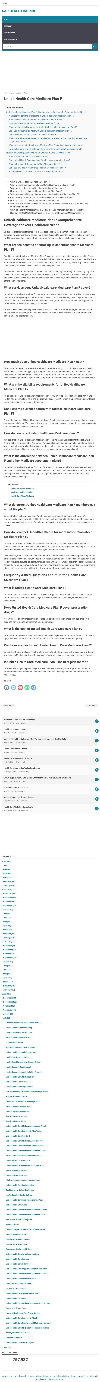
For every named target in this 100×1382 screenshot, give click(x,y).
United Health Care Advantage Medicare (22, 1254)
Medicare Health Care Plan (22, 492)
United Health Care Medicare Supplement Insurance (27, 1328)
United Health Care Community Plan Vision (23, 1131)
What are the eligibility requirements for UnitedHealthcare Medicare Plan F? (43, 127)
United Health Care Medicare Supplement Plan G (26, 1126)
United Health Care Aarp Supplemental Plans (24, 1200)
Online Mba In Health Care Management (22, 1101)
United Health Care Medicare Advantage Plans (25, 1165)
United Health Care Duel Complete (20, 1343)
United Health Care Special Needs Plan (22, 1293)
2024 (7, 942)
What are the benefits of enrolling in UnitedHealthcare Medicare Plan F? (41, 116)
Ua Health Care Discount (16, 1288)
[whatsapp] (27, 687)
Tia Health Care (12, 1224)
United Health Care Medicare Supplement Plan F (26, 1151)
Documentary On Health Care (18, 1239)
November (9, 897)
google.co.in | (59, 1376)
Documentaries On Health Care (19, 1249)
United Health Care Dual (16, 1298)
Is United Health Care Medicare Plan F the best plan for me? (36, 171)
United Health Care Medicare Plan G (21, 1279)
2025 (7, 889)
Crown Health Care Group (16, 1308)
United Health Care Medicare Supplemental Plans (26, 1210)
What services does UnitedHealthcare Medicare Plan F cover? (37, 119)
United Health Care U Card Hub (18, 1284)
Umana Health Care (14, 1338)
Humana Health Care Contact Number (19, 720)
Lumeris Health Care (14, 1042)
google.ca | (32, 1376)
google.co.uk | (20, 1376)
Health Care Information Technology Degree (22, 768)
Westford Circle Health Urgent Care (20, 1047)
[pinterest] (20, 687)
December (9, 893)
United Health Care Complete (18, 1161)
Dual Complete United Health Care (20, 1190)
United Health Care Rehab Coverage (21, 1052)
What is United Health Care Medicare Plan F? (29, 156)
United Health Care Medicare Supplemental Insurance (28, 1303)
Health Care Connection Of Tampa (18, 758)
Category (8, 26)
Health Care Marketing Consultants (18, 807)
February (8, 881)
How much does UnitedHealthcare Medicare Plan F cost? (35, 123)
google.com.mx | (57, 1379)
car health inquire (19, 11)
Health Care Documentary (16, 1234)
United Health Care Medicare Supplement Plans (26, 1274)
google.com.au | (45, 1376)
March (7, 877)
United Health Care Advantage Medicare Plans (25, 1146)
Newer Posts (8, 706)
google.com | (8, 1376)
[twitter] (13, 687)
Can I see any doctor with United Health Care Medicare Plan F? (37, 168)
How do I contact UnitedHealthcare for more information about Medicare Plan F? (45, 149)
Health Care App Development (18, 1067)
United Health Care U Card (17, 1264)
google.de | (71, 1376)
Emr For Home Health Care (17, 1097)
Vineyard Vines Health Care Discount (19, 797)
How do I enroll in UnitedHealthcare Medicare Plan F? (33, 134)
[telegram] (33, 687)
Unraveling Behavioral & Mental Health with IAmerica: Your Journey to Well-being (37, 778)
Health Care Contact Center (15, 749)
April (7, 873)
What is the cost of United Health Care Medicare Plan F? (34, 164)
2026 (6, 861)
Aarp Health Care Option (16, 1121)
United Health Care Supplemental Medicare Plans (26, 1269)
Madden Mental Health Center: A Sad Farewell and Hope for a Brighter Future (36, 739)
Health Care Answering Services (19, 1087)
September (9, 905)
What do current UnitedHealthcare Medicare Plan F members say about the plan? (46, 145)
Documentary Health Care (16, 1244)
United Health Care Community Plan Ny (22, 1318)
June (7, 865)
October (8, 901)
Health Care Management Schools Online (23, 1062)
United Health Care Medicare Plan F (21, 1077)
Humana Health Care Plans (17, 1170)
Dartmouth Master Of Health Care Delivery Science (27, 1092)
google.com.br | (42, 1379)
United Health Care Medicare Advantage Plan (24, 1141)
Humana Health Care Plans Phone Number (23, 1023)
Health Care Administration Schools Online (24, 1156)
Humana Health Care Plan (16, 1175)
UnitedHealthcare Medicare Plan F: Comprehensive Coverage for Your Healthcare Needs (46, 112)
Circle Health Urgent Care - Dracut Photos (23, 1180)
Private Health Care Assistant (16, 788)
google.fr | (81, 1376)
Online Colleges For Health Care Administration (25, 1229)
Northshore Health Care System (19, 1220)
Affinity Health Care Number (17, 1333)
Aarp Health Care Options (16, 1116)
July (7, 914)
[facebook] (6, 687)
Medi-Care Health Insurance (22, 488)
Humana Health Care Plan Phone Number (23, 1313)
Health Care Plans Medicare (22, 496)
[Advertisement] (50, 71)
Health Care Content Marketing (19, 1028)
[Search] (47, 46)
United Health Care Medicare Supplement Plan (25, 1215)
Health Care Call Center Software (19, 1195)
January (8, 885)
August (8, 910)
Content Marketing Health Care (19, 1033)
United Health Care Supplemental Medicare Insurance (28, 1323)
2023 (6, 994)
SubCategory (9, 33)
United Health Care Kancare (17, 1259)
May (7, 869)
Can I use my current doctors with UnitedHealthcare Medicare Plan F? (40, 131)
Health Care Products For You (18, 1037)
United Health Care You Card (18, 1136)
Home (6, 19)
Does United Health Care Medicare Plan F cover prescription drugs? (39, 160)
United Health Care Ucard (16, 1205)
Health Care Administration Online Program (24, 1072)
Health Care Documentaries (17, 1057)
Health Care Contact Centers (15, 729)
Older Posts (91, 706)
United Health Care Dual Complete (20, 1185)
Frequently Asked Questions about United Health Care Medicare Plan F (38, 153)
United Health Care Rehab (16, 1082)
